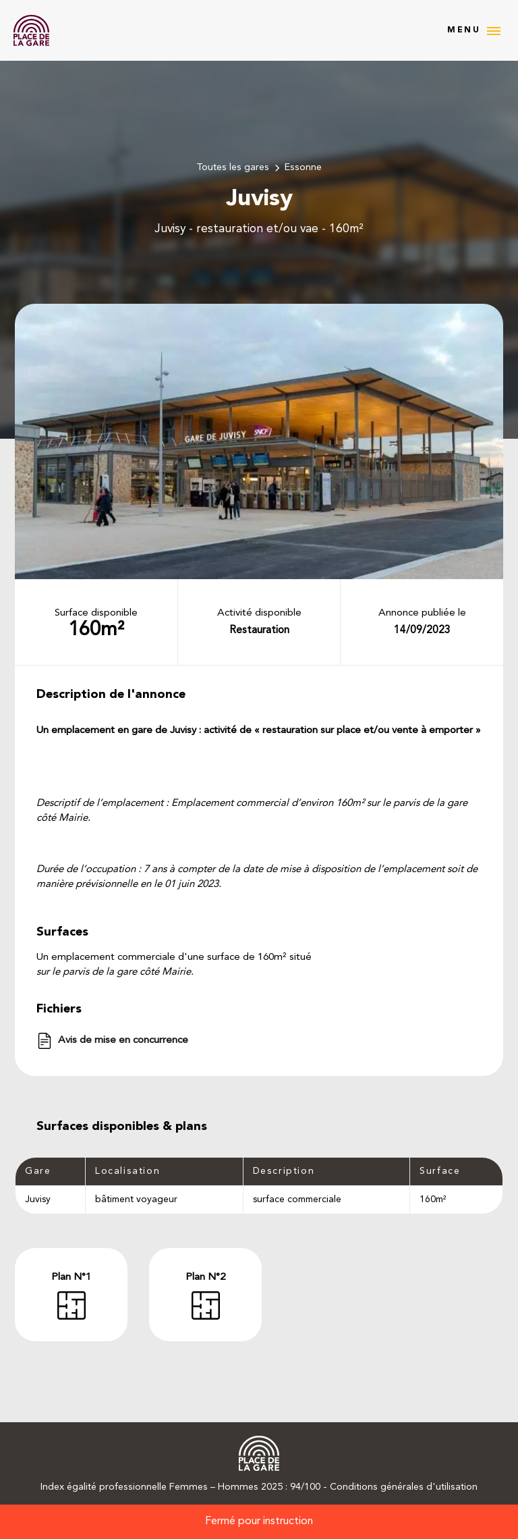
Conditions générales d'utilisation (404, 1487)
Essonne (303, 168)
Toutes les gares (232, 168)
